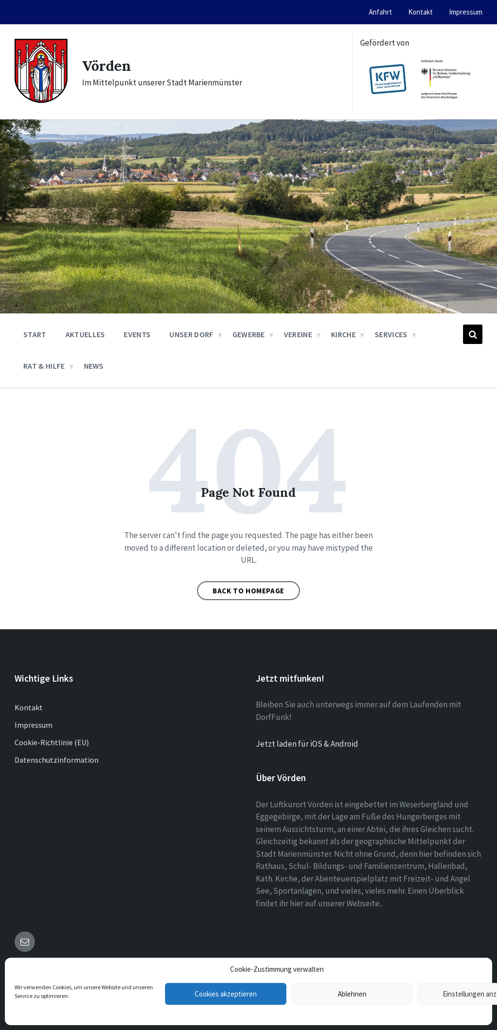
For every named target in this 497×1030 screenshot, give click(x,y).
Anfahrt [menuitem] (380, 11)
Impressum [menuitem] (465, 11)
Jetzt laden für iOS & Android (307, 743)
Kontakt (29, 707)
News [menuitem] (94, 366)
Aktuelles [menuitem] (85, 334)
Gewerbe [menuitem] (248, 334)
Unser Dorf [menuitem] (191, 334)
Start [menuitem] (35, 334)
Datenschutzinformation (57, 760)
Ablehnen (352, 993)
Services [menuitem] (391, 334)
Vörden (107, 65)
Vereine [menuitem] (298, 334)
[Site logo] (41, 100)
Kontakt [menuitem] (420, 11)
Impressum (33, 725)
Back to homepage (248, 590)
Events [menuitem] (137, 334)
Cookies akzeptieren (226, 993)
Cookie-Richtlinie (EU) (52, 742)
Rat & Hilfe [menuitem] (44, 366)
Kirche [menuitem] (343, 334)
